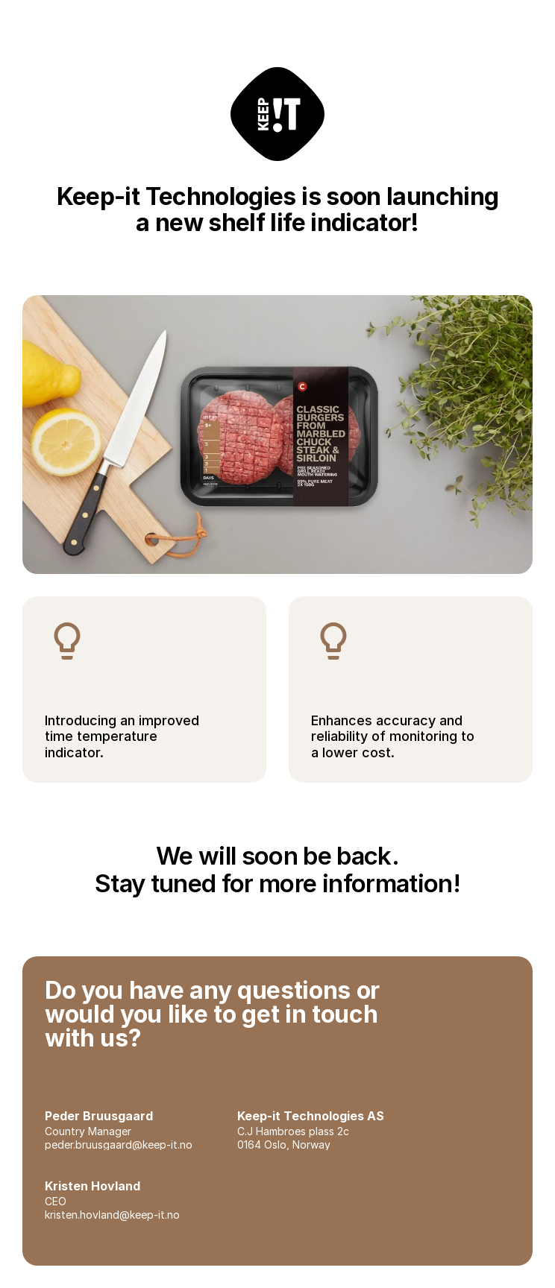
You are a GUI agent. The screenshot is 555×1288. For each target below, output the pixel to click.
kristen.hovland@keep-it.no (112, 1214)
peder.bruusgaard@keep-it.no (118, 1144)
